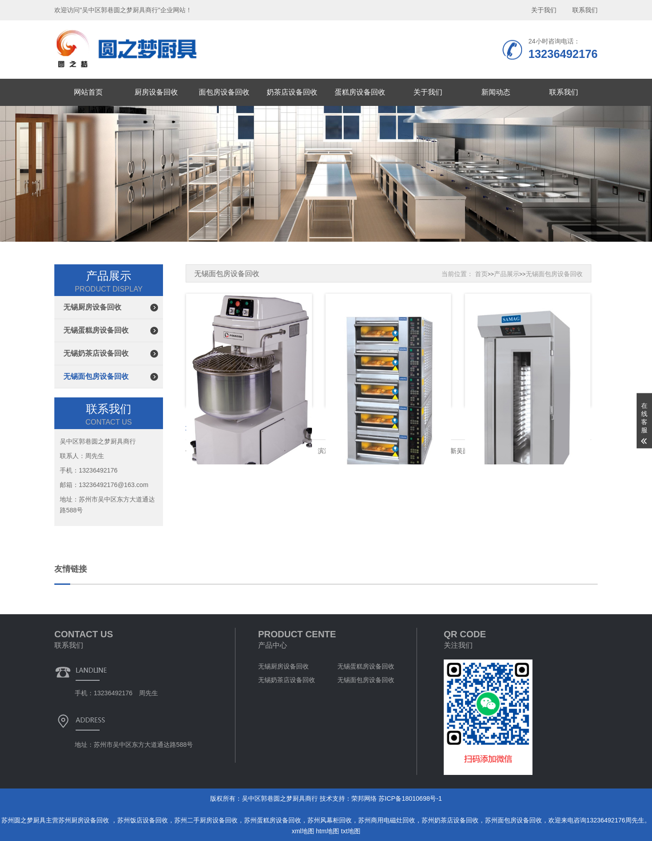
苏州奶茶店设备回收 (450, 820)
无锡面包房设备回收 (96, 376)
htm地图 (327, 831)
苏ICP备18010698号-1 (410, 798)
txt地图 (350, 831)
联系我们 (563, 92)
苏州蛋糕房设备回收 (272, 820)
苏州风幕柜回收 (329, 820)
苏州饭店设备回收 (142, 820)
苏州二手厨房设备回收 (206, 820)
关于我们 (427, 92)
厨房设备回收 (156, 92)
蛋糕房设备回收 (360, 92)
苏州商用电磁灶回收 (386, 820)
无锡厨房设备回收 (92, 307)
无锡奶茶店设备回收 (96, 353)
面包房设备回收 (224, 92)
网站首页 (88, 92)
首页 (481, 273)
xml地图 (303, 831)
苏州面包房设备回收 (513, 820)
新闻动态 (495, 92)
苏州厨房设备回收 (84, 820)
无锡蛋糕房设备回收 (96, 330)
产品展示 (506, 273)
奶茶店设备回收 (292, 92)
